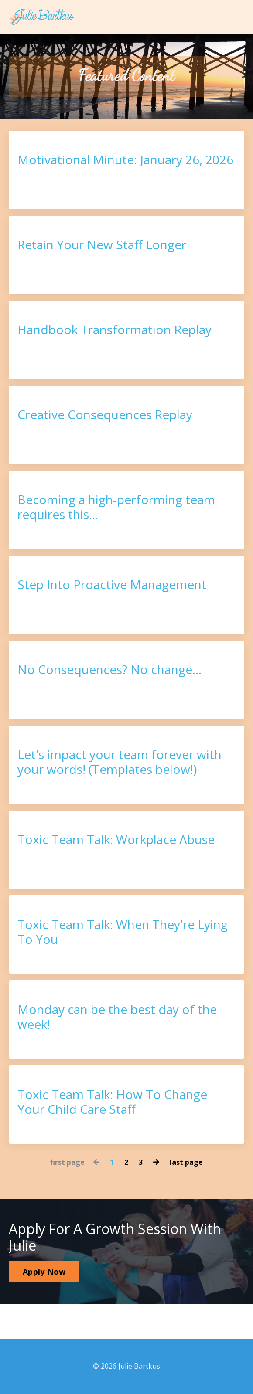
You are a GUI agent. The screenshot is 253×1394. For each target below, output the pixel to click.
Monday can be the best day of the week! (117, 1016)
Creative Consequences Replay (104, 414)
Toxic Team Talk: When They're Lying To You (122, 931)
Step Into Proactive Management (111, 584)
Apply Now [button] (44, 1271)
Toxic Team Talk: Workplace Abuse (116, 839)
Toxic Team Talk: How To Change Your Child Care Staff (112, 1101)
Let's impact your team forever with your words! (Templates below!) (119, 762)
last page (186, 1162)
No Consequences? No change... (109, 669)
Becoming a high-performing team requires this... (116, 507)
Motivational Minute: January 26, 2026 (125, 160)
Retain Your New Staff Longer (101, 244)
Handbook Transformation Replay (114, 329)
